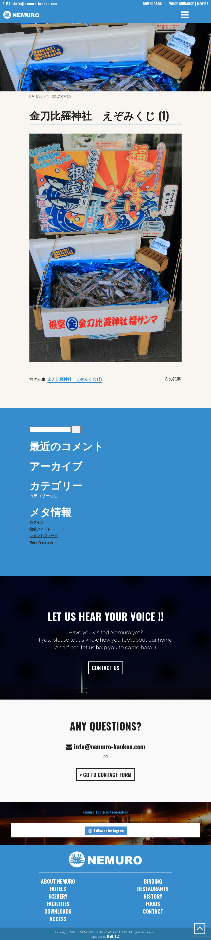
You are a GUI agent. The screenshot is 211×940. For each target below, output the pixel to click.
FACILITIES (58, 903)
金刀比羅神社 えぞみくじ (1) (74, 379)
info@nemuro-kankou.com (30, 3)
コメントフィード (43, 535)
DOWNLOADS (152, 3)
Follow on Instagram (106, 830)
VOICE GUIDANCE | (182, 3)
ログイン (36, 522)
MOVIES (202, 3)
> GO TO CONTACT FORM (105, 775)
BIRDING (153, 881)
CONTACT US (105, 668)
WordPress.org (41, 542)
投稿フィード (40, 528)
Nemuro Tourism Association (105, 812)
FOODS (153, 903)
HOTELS (58, 889)
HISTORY (153, 896)
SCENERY (57, 896)
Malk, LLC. (113, 936)
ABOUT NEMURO (58, 881)
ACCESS (57, 919)
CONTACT (153, 911)
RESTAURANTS (153, 889)
